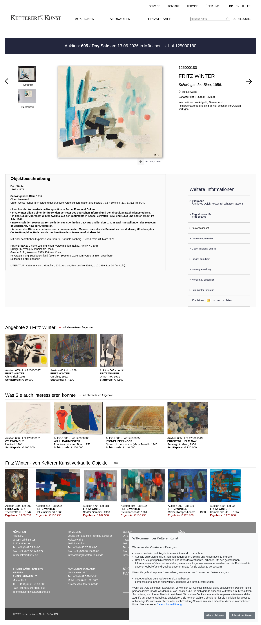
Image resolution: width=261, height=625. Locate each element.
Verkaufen (120, 19)
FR (249, 6)
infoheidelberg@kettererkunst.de (31, 591)
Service (154, 6)
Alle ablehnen (215, 615)
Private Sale (159, 19)
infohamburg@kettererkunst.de (85, 555)
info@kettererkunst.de (25, 555)
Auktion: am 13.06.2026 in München (114, 46)
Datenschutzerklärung (169, 604)
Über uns (212, 6)
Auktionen (84, 19)
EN (237, 6)
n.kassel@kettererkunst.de (83, 584)
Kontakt (174, 6)
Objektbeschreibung (30, 178)
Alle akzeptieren (242, 615)
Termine (192, 6)
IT (243, 6)
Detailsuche (242, 18)
